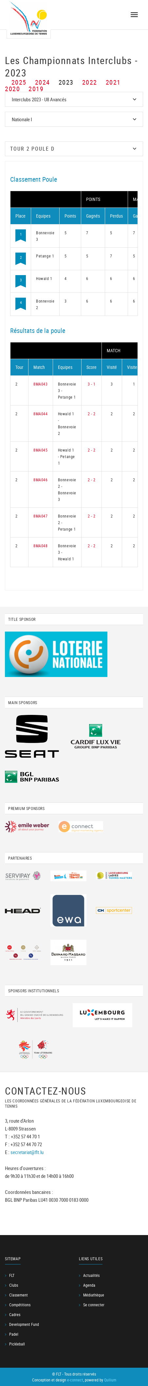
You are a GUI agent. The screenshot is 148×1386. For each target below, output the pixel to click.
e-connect (75, 1379)
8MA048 (40, 545)
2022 (89, 82)
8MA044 (40, 413)
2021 (113, 82)
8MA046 (40, 479)
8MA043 (40, 384)
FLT (11, 1275)
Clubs (13, 1285)
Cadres (14, 1314)
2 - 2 (92, 413)
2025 (19, 82)
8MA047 (40, 516)
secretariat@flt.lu (27, 1152)
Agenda (89, 1285)
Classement (18, 1294)
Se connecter (93, 1304)
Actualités (91, 1275)
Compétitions (19, 1304)
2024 (42, 82)
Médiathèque (93, 1294)
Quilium (110, 1379)
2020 (12, 88)
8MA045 (40, 450)
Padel (13, 1334)
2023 (66, 82)
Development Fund (24, 1324)
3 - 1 (92, 384)
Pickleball (17, 1343)
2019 (36, 88)
